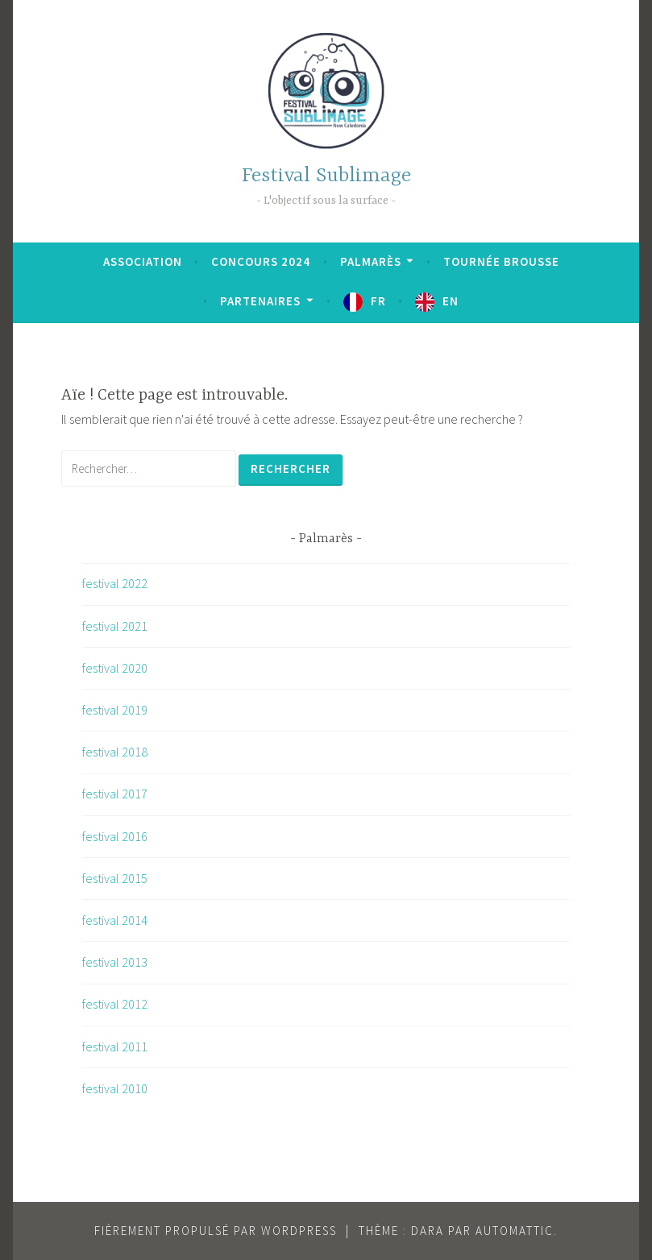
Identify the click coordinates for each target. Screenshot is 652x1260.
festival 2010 (114, 1088)
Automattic (515, 1230)
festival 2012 (114, 1004)
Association (142, 261)
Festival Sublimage (326, 176)
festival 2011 (114, 1046)
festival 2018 (114, 752)
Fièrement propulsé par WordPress (215, 1230)
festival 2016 (114, 836)
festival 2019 (114, 710)
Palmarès (370, 261)
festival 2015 (114, 878)
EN (450, 301)
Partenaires (260, 301)
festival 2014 (114, 920)
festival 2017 (114, 793)
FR (378, 301)
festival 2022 (114, 583)
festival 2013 (114, 962)
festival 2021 (114, 626)
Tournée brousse (501, 261)
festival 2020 (114, 668)
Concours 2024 (260, 261)
